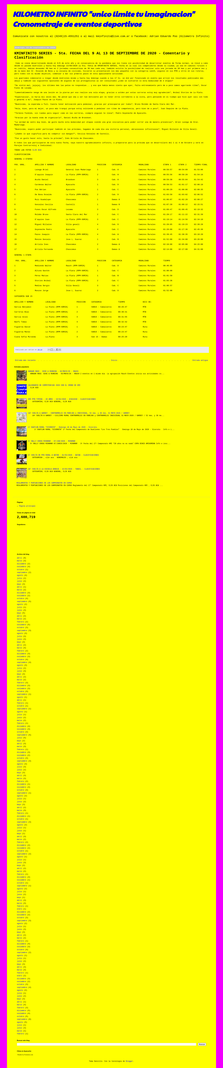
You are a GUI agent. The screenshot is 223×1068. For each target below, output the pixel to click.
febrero (20, 622)
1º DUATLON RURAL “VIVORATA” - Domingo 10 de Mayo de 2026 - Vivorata (62, 427)
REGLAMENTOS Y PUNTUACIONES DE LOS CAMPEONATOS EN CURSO (44, 483)
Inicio (114, 360)
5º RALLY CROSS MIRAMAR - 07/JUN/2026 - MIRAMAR (51, 441)
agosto (20, 575)
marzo (19, 561)
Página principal (27, 506)
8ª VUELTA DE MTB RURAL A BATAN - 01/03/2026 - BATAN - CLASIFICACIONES (63, 455)
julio (19, 578)
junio (19, 581)
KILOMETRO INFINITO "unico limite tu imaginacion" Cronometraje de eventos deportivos (103, 19)
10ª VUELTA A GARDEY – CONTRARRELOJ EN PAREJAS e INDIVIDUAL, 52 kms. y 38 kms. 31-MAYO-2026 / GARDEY (79, 413)
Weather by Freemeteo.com (25, 1054)
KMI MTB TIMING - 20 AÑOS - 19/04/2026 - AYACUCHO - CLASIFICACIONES (62, 399)
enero (19, 909)
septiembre (22, 573)
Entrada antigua (200, 360)
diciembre (21, 564)
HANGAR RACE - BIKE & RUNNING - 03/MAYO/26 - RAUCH (53, 371)
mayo (19, 584)
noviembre (21, 567)
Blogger (129, 1061)
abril (19, 558)
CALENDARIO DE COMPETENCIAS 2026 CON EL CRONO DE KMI (54, 385)
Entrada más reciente (25, 360)
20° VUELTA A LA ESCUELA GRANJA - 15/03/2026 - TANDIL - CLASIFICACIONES (64, 469)
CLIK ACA (36, 150)
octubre (20, 570)
